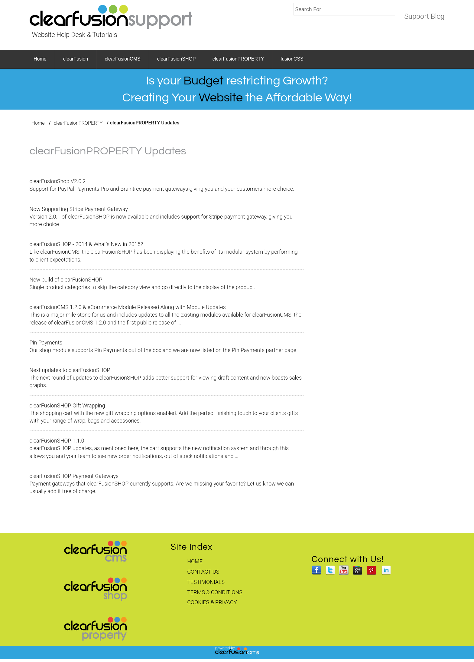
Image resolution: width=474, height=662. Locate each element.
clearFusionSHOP (176, 58)
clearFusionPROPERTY (238, 58)
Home (40, 58)
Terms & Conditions (214, 592)
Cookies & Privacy (212, 602)
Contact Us (203, 571)
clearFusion (75, 58)
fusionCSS (292, 58)
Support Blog (424, 16)
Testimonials (206, 582)
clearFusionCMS (122, 58)
